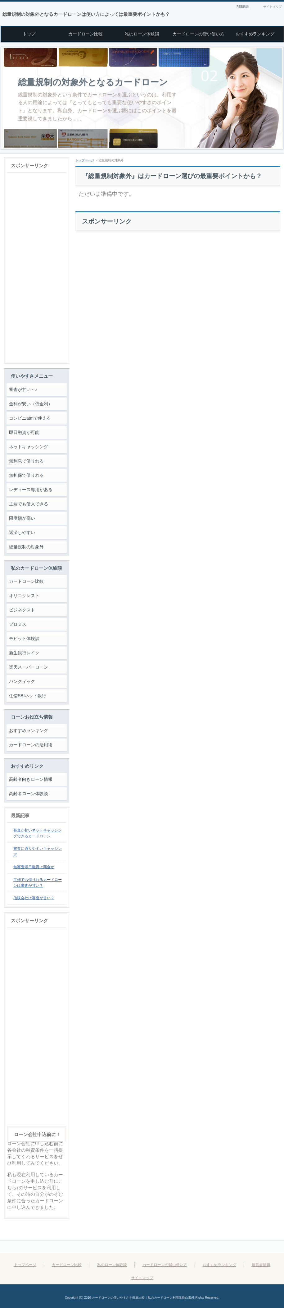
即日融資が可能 (24, 432)
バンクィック (22, 681)
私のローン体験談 (112, 1265)
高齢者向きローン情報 (30, 779)
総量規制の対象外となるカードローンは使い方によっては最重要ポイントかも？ (86, 14)
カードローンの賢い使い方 (164, 1265)
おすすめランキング (28, 730)
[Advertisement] (178, 277)
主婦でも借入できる (28, 503)
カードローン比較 (26, 581)
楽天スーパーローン (28, 667)
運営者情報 (261, 1265)
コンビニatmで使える (30, 418)
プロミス (17, 624)
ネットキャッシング (28, 446)
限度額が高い (22, 518)
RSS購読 (243, 6)
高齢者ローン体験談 (28, 793)
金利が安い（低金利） (30, 403)
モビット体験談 (24, 638)
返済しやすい (22, 532)
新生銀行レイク (24, 652)
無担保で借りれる (26, 475)
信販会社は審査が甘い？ (33, 898)
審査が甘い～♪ (23, 389)
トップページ (84, 160)
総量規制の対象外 (26, 546)
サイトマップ (272, 6)
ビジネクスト (22, 609)
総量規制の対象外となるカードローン (93, 82)
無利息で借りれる (26, 460)
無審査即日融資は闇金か (33, 867)
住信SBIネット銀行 (27, 695)
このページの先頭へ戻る (255, 1247)
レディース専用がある (30, 489)
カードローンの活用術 (30, 744)
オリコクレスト (24, 595)
